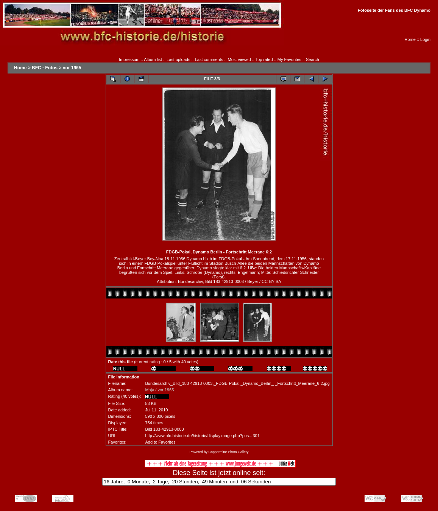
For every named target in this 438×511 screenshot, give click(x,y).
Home (410, 39)
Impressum (129, 59)
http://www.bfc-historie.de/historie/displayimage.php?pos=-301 (202, 435)
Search (312, 59)
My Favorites (289, 59)
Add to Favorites (160, 442)
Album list (153, 59)
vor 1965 (72, 67)
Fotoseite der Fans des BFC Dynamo (394, 10)
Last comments (209, 59)
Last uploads (178, 59)
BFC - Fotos (45, 67)
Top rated (264, 59)
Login (425, 39)
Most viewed (239, 59)
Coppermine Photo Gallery (228, 452)
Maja (149, 390)
